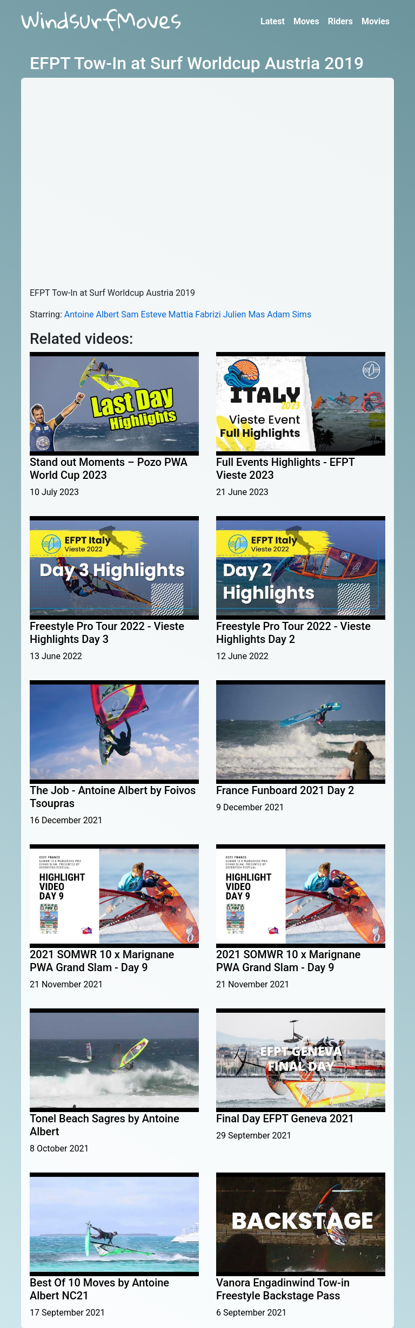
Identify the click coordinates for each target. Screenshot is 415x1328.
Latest (272, 21)
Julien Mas (244, 314)
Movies (376, 21)
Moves (306, 21)
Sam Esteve (143, 314)
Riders (340, 21)
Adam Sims (289, 314)
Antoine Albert (91, 314)
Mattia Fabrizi (195, 314)
